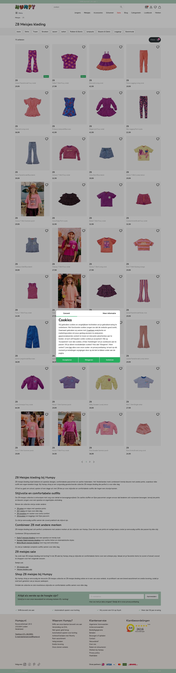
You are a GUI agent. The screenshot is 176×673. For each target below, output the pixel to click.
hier (70, 347)
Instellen (110, 360)
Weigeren (89, 360)
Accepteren (67, 360)
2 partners (91, 330)
